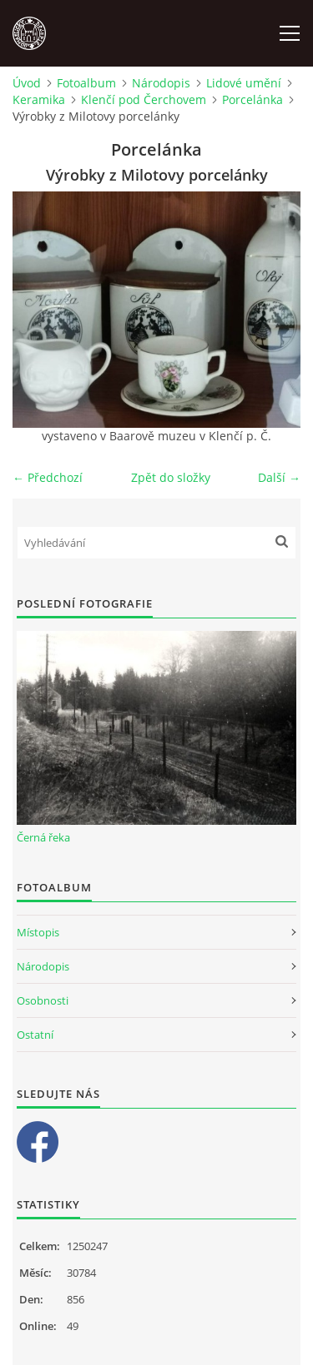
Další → (279, 477)
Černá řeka (43, 837)
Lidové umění (243, 83)
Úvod (27, 83)
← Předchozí (48, 477)
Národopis (161, 83)
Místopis (38, 932)
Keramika (39, 99)
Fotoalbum (86, 83)
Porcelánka (252, 99)
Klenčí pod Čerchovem (143, 99)
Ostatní (35, 1034)
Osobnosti (42, 1000)
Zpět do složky (170, 477)
